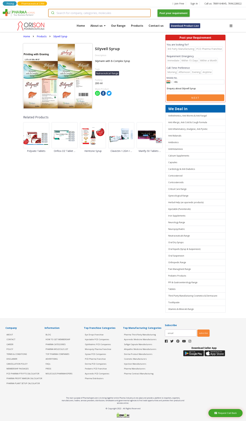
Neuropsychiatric (176, 229)
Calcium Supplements (178, 155)
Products (137, 26)
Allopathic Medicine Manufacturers (140, 349)
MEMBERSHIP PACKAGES (17, 368)
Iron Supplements (176, 215)
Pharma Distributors (94, 378)
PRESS (48, 368)
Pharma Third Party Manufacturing (140, 334)
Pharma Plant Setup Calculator (23, 383)
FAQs (48, 364)
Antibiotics (173, 142)
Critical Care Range (177, 189)
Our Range (118, 26)
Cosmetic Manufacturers (135, 359)
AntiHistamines (175, 149)
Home (81, 26)
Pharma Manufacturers (134, 368)
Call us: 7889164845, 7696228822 (223, 3)
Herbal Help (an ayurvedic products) (185, 202)
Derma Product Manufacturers (138, 354)
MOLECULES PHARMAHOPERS (59, 373)
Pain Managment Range (179, 269)
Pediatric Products (177, 275)
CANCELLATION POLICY (17, 364)
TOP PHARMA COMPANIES (57, 354)
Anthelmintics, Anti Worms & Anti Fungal (187, 115)
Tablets (171, 289)
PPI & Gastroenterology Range (182, 282)
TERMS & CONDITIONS (16, 354)
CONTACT (10, 339)
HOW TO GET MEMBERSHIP (58, 339)
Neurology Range (176, 222)
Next (195, 97)
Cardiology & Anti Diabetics (181, 169)
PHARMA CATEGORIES (55, 344)
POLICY (9, 349)
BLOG (48, 334)
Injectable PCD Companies (97, 339)
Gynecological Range (178, 195)
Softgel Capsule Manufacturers (138, 344)
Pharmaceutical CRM (32, 3)
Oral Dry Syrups (175, 242)
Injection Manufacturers (135, 364)
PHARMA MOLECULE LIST (57, 349)
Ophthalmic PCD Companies (98, 344)
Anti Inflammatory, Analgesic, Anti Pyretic (188, 129)
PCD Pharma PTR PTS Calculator (22, 373)
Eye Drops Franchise (94, 334)
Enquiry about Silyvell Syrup (195, 88)
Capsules (172, 162)
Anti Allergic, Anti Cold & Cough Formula (187, 122)
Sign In (194, 3)
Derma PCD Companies (95, 364)
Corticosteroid (175, 175)
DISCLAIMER (11, 359)
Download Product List (185, 25)
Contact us (156, 26)
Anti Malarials (174, 135)
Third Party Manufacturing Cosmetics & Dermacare (192, 295)
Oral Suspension (176, 255)
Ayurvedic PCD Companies (97, 373)
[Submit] (53, 13)
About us (98, 26)
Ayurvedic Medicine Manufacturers (140, 339)
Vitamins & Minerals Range (181, 309)
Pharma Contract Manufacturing (138, 373)
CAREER (9, 344)
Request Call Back (225, 413)
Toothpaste (174, 302)
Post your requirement (174, 13)
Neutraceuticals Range (179, 235)
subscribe (203, 333)
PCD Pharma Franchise (95, 359)
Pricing (10, 3)
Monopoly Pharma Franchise (98, 349)
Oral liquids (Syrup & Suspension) (184, 249)
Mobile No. (172, 77)
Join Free (178, 3)
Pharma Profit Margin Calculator (24, 378)
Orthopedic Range (177, 262)
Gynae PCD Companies (95, 354)
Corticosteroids (175, 182)
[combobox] (99, 13)
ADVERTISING (52, 359)
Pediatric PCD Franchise (96, 368)
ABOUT (9, 334)
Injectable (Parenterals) (179, 209)
